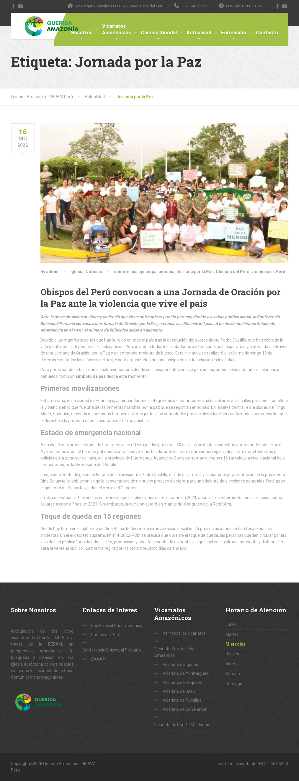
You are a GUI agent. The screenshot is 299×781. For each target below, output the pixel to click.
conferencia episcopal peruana (144, 271)
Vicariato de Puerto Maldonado (183, 724)
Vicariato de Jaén (179, 691)
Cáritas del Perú (105, 634)
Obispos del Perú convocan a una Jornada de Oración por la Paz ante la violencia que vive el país (160, 297)
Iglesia (77, 271)
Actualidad (199, 32)
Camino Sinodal (159, 32)
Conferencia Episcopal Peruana (111, 650)
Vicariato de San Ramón (185, 709)
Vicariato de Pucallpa (182, 700)
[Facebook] (13, 6)
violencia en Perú (268, 271)
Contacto (267, 32)
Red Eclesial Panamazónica (116, 625)
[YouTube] (20, 6)
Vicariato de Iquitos (180, 664)
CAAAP (98, 659)
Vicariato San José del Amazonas (174, 652)
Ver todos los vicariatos (184, 633)
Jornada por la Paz (195, 271)
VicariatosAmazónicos (116, 29)
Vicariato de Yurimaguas (185, 673)
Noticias (94, 271)
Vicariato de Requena (182, 682)
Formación (233, 32)
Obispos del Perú (232, 271)
